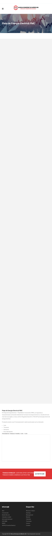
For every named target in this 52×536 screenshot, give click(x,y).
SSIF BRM (4, 521)
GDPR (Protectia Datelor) (8, 525)
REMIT (4, 523)
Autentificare (39, 474)
